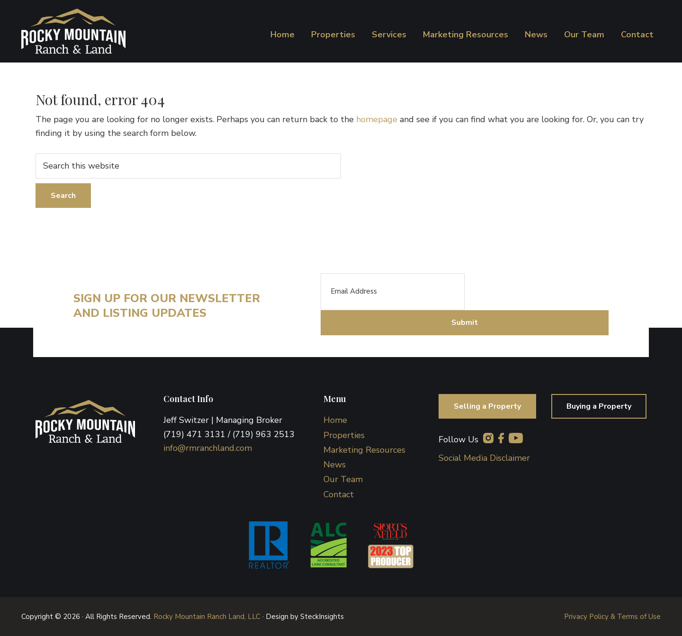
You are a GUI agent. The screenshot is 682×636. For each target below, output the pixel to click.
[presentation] (537, 291)
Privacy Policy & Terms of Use (612, 616)
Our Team (343, 479)
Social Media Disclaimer (484, 458)
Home (335, 420)
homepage (376, 119)
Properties (344, 435)
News (334, 464)
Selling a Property (487, 406)
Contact (338, 494)
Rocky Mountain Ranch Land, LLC (206, 616)
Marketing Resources (364, 450)
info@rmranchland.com (207, 448)
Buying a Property (598, 406)
